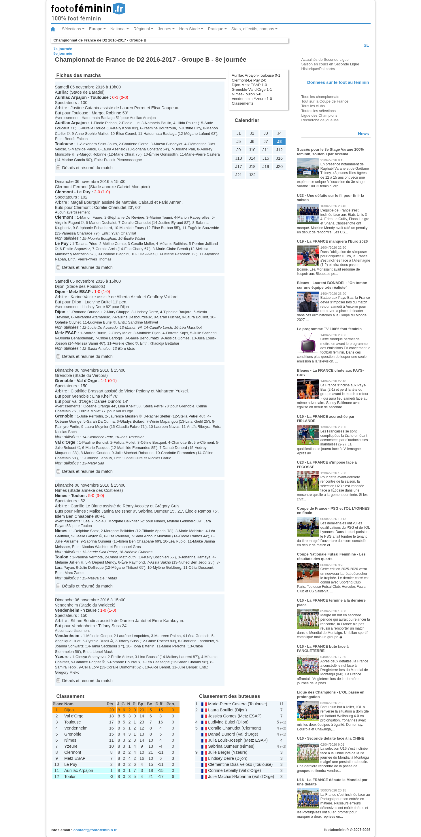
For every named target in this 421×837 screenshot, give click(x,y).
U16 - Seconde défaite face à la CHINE (330, 738)
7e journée (63, 49)
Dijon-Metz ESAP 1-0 (249, 85)
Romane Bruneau (87, 312)
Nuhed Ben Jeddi (193, 562)
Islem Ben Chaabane (74, 516)
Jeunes (164, 29)
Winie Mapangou (164, 421)
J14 (252, 158)
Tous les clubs (313, 106)
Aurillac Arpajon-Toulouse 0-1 (256, 75)
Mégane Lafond (197, 133)
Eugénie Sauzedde (203, 228)
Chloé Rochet (157, 641)
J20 (279, 166)
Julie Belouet (65, 447)
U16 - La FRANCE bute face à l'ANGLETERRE (323, 648)
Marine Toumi (161, 217)
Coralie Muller (142, 243)
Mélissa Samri (86, 343)
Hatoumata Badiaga (98, 118)
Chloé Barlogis (110, 338)
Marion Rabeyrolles (193, 217)
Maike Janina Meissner (110, 511)
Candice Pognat (87, 662)
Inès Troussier (132, 437)
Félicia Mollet (90, 411)
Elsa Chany (133, 249)
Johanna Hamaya (196, 557)
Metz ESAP (79, 291)
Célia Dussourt (201, 567)
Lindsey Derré (93, 307)
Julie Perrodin (91, 416)
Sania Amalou (99, 348)
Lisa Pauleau (118, 536)
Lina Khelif (102, 396)
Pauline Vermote (89, 557)
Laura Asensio (113, 149)
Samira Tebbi (66, 667)
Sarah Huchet (168, 317)
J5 (238, 141)
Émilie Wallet (134, 238)
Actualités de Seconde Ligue (325, 59)
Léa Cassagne (158, 662)
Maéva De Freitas (102, 578)
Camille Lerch (160, 327)
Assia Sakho (160, 562)
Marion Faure (91, 217)
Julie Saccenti (204, 333)
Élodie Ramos (198, 511)
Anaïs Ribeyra (198, 426)
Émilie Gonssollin (163, 154)
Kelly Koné (122, 128)
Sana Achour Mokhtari (152, 536)
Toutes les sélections (318, 111)
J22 (252, 175)
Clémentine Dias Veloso (230, 764)
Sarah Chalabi (189, 662)
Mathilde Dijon (149, 333)
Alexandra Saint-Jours (98, 144)
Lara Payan (64, 567)
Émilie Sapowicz (76, 249)
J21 (238, 175)
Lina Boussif (148, 657)
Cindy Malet (121, 333)
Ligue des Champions (319, 115)
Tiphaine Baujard (177, 312)
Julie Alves (145, 254)
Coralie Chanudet (110, 207)
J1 (238, 133)
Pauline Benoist (95, 442)
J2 (252, 133)
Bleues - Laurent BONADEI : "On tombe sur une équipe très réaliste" (332, 285)
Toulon (78, 495)
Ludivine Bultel (98, 302)
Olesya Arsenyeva (90, 657)
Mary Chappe (118, 312)
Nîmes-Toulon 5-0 (246, 94)
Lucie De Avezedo (103, 327)
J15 (266, 158)
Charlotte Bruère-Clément (192, 442)
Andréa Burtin (95, 333)
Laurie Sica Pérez (102, 552)
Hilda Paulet (187, 123)
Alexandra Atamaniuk (92, 317)
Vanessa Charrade (77, 233)
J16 (279, 158)
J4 (279, 133)
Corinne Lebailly (98, 458)
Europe (95, 29)
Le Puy (83, 192)
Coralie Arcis (106, 249)
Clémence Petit (100, 437)
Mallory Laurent (179, 657)
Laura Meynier (96, 426)
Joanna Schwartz (69, 646)
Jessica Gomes (177, 338)
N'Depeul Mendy (102, 562)
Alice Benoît (160, 667)
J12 (279, 150)
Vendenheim (67, 610)
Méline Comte (114, 243)
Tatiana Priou (86, 243)
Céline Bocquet (153, 442)
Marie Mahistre (191, 531)
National (118, 29)
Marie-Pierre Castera (202, 154)
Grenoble (64, 380)
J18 (252, 166)
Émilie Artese (122, 657)
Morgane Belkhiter (123, 521)
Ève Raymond (133, 562)
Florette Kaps (177, 333)
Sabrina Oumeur (153, 511)
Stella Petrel (154, 406)
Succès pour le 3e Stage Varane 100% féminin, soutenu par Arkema (330, 151)
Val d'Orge (87, 380)
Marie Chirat (124, 154)
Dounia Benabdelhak (75, 338)
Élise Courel (126, 133)
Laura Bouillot (196, 317)
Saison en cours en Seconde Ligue (330, 64)
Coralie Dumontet (121, 667)
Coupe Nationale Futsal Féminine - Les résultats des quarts (331, 556)
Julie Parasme (67, 541)
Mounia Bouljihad (102, 238)
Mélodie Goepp (99, 636)
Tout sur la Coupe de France (324, 101)
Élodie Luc (130, 123)
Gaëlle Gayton (86, 536)
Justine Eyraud (170, 222)
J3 (266, 133)
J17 (238, 166)
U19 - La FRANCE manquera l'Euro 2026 (332, 241)
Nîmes (61, 495)
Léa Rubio (92, 521)
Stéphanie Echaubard (94, 228)
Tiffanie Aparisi (154, 531)
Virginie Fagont (67, 222)
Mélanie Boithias (173, 243)
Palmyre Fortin (67, 426)
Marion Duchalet (102, 222)
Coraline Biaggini (115, 254)
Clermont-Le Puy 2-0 (249, 80)
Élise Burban (162, 228)
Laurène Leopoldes (133, 636)
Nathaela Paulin (158, 123)
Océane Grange (97, 406)
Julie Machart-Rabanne (134, 453)
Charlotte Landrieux (198, 641)
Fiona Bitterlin (143, 646)
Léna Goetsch (197, 636)
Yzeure (90, 610)
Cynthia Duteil (97, 641)
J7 (266, 141)
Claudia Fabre (127, 426)
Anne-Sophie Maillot (92, 133)
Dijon (60, 291)
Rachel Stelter (158, 416)
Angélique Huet (68, 641)
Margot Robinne (106, 113)
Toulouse (99, 97)
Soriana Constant (147, 149)
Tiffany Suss (109, 626)
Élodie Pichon (105, 123)
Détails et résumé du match (87, 167)
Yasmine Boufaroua (160, 128)
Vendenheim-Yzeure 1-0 (252, 99)
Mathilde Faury (131, 228)
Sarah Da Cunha (101, 421)
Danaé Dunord (107, 401)
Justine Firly (191, 128)
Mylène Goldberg (181, 521)
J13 (238, 158)
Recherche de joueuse (320, 120)
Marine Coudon (97, 453)
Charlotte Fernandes (178, 453)
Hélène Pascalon (176, 254)
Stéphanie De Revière (126, 217)
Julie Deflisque (91, 567)
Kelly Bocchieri (156, 557)
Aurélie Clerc (123, 343)
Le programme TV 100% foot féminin (329, 329)
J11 (266, 150)
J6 (252, 141)
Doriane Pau (184, 149)
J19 (266, 166)
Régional (141, 29)
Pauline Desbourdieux (133, 317)
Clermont (64, 192)
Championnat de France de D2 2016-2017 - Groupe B (100, 40)
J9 (238, 150)
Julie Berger (187, 667)
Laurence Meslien (123, 416)
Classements (242, 103)
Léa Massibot (191, 327)
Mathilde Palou (83, 149)
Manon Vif (133, 327)
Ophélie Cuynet (68, 322)
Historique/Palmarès (318, 69)
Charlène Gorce (135, 144)
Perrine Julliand (205, 243)
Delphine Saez (86, 531)
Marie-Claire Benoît (172, 249)
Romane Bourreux (125, 662)
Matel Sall (96, 463)
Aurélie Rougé (93, 128)
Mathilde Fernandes (133, 447)
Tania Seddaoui (104, 646)
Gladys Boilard (132, 421)
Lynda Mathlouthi (122, 557)
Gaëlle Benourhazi (143, 338)
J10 (252, 150)
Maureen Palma (167, 636)
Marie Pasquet (98, 447)
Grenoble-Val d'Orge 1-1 (252, 89)
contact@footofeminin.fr (95, 830)
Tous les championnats (320, 97)
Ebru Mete (126, 348)
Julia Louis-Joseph (225, 740)
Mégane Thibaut (124, 567)
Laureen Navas (167, 426)
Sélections (71, 29)
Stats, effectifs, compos (252, 29)
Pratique (215, 29)
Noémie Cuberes (138, 552)
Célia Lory (90, 667)
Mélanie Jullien (67, 562)
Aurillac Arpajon (71, 97)
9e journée (63, 53)
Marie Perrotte (174, 646)
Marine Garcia (73, 160)
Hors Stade (189, 29)
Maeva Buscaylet (168, 144)
